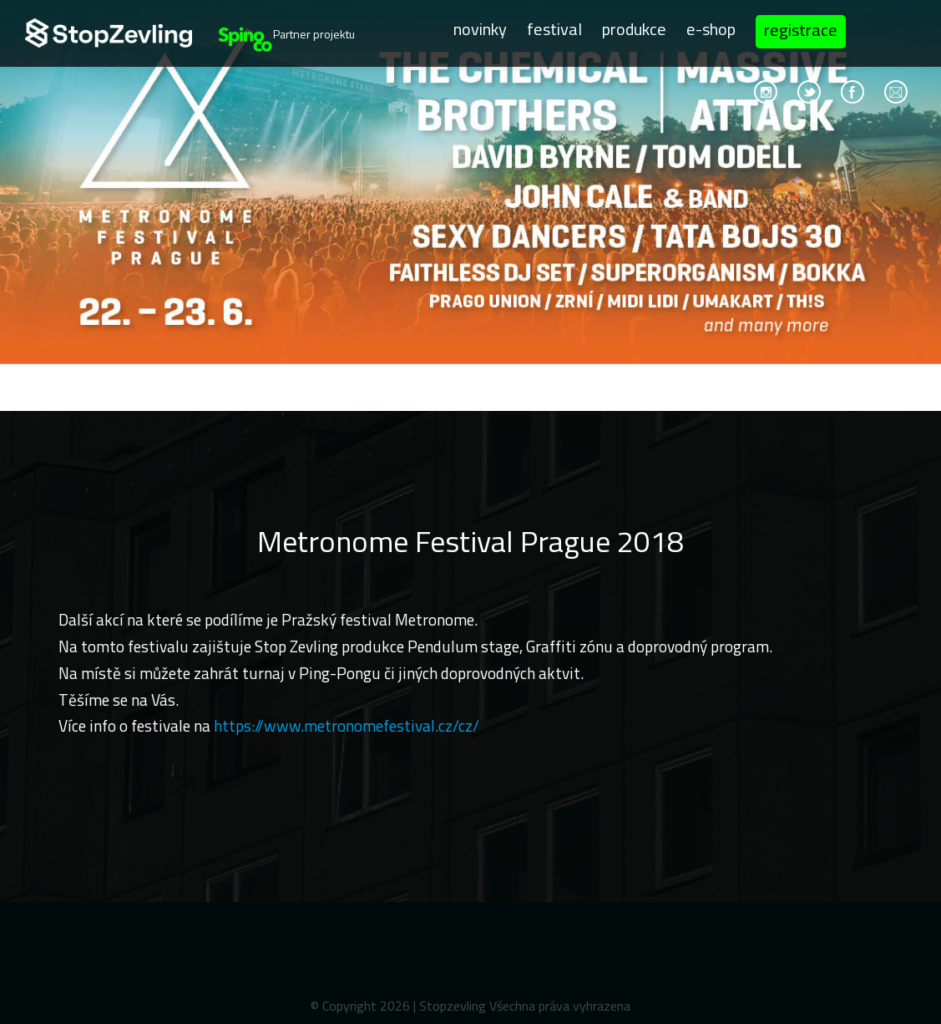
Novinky (480, 29)
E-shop (711, 29)
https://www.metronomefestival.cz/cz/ (346, 725)
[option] (470, 205)
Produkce (634, 29)
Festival (554, 29)
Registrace (800, 30)
